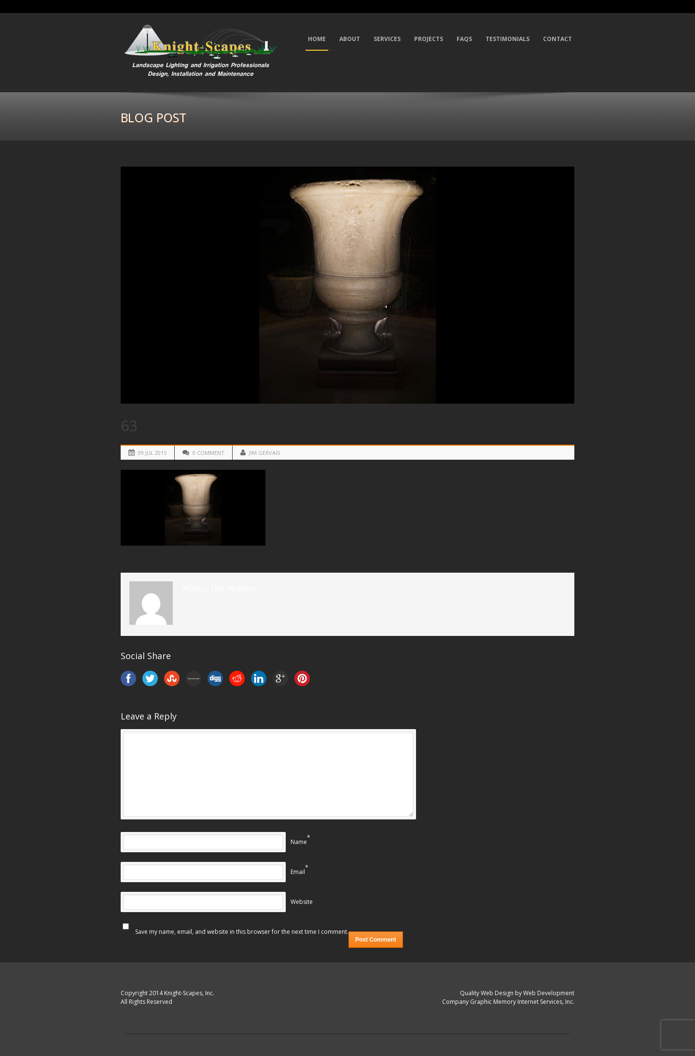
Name (299, 842)
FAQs (464, 39)
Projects (428, 39)
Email (298, 872)
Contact (557, 39)
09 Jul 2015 (152, 452)
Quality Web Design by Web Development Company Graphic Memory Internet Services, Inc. (508, 997)
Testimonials (507, 39)
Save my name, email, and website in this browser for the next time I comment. (241, 932)
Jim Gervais (264, 452)
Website (302, 902)
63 (129, 425)
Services (387, 39)
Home (317, 39)
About (349, 39)
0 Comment (208, 452)
